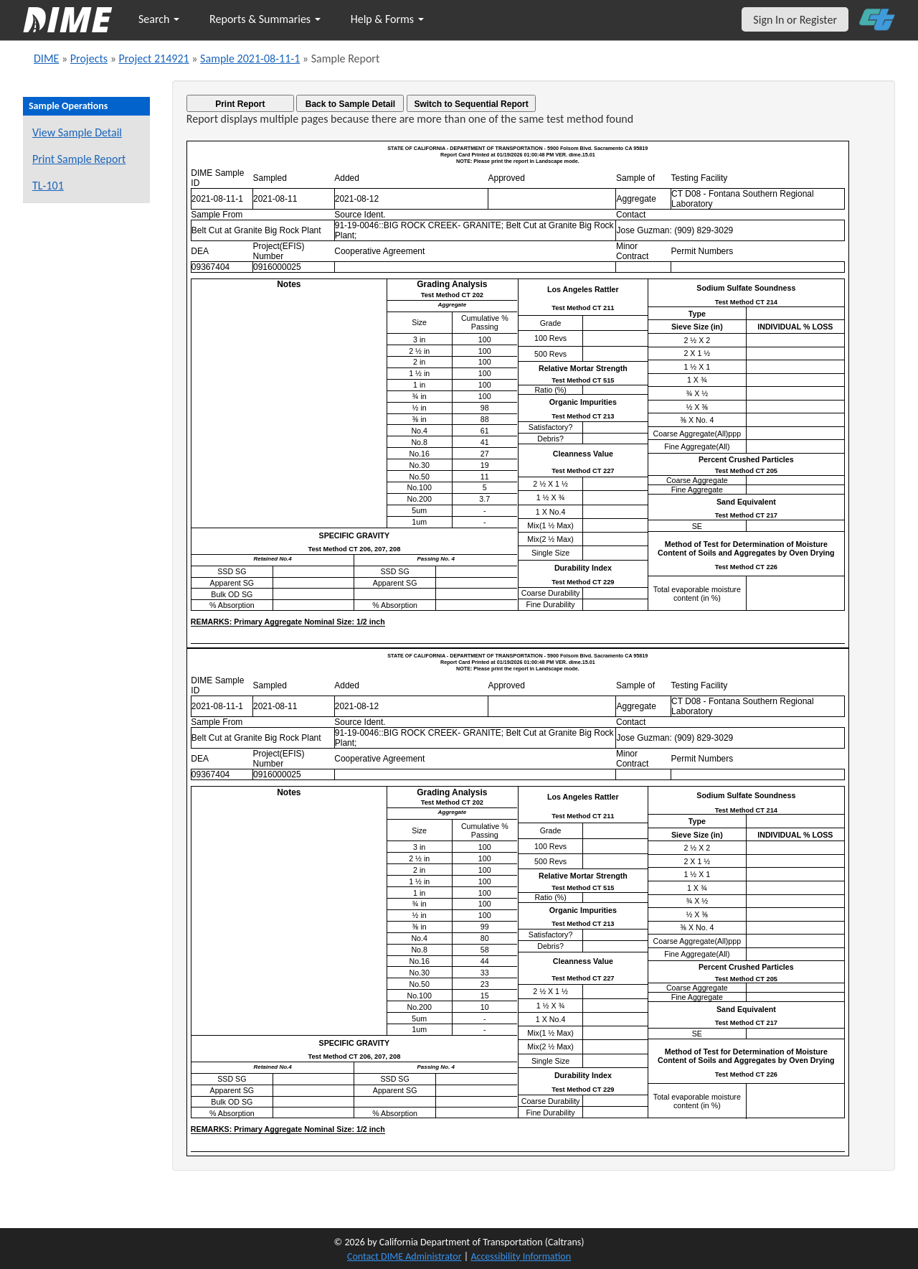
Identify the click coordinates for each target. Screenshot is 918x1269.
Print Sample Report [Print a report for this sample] (79, 159)
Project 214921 (153, 58)
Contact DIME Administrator (404, 1256)
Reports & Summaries (265, 19)
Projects (89, 58)
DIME (46, 58)
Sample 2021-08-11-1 (250, 58)
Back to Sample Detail (350, 104)
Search (158, 19)
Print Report (240, 104)
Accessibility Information (520, 1256)
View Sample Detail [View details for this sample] (77, 132)
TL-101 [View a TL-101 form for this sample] (48, 185)
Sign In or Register (795, 20)
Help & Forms (387, 19)
